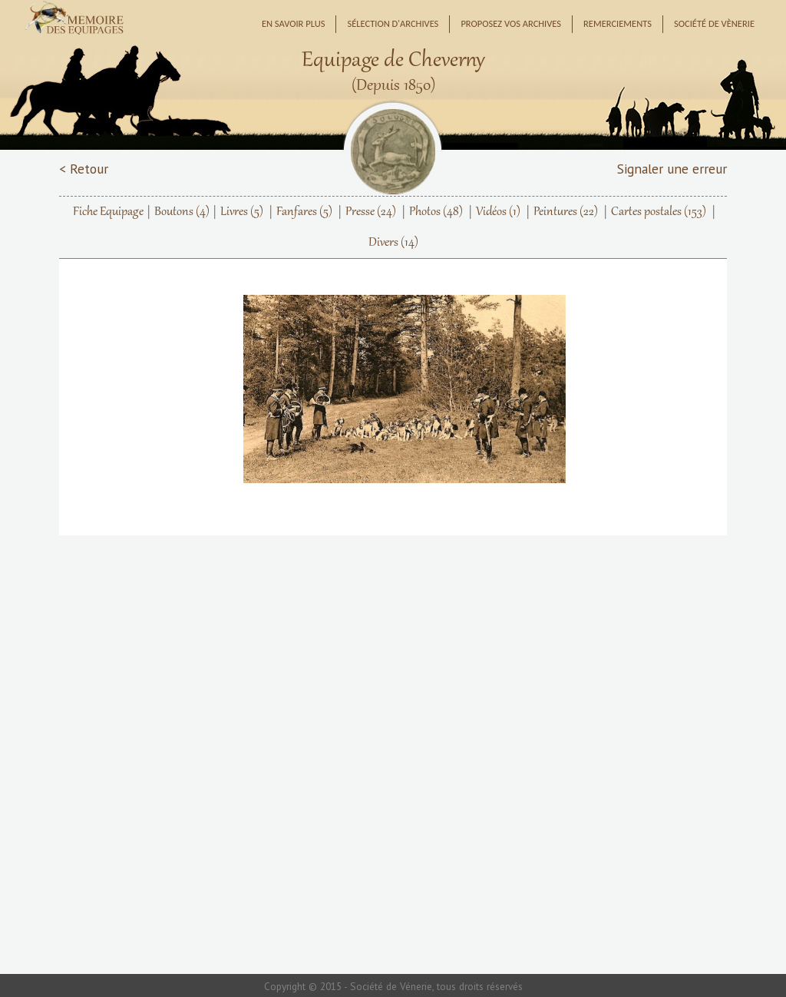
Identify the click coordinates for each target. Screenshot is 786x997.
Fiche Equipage (108, 212)
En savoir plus (293, 23)
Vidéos (498, 212)
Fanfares (304, 212)
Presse (370, 212)
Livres (241, 212)
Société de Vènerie (714, 23)
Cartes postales (658, 212)
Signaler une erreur (672, 168)
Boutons (182, 212)
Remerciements (617, 23)
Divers (393, 242)
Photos (436, 212)
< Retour (83, 168)
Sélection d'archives (392, 23)
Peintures (565, 212)
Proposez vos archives (511, 23)
